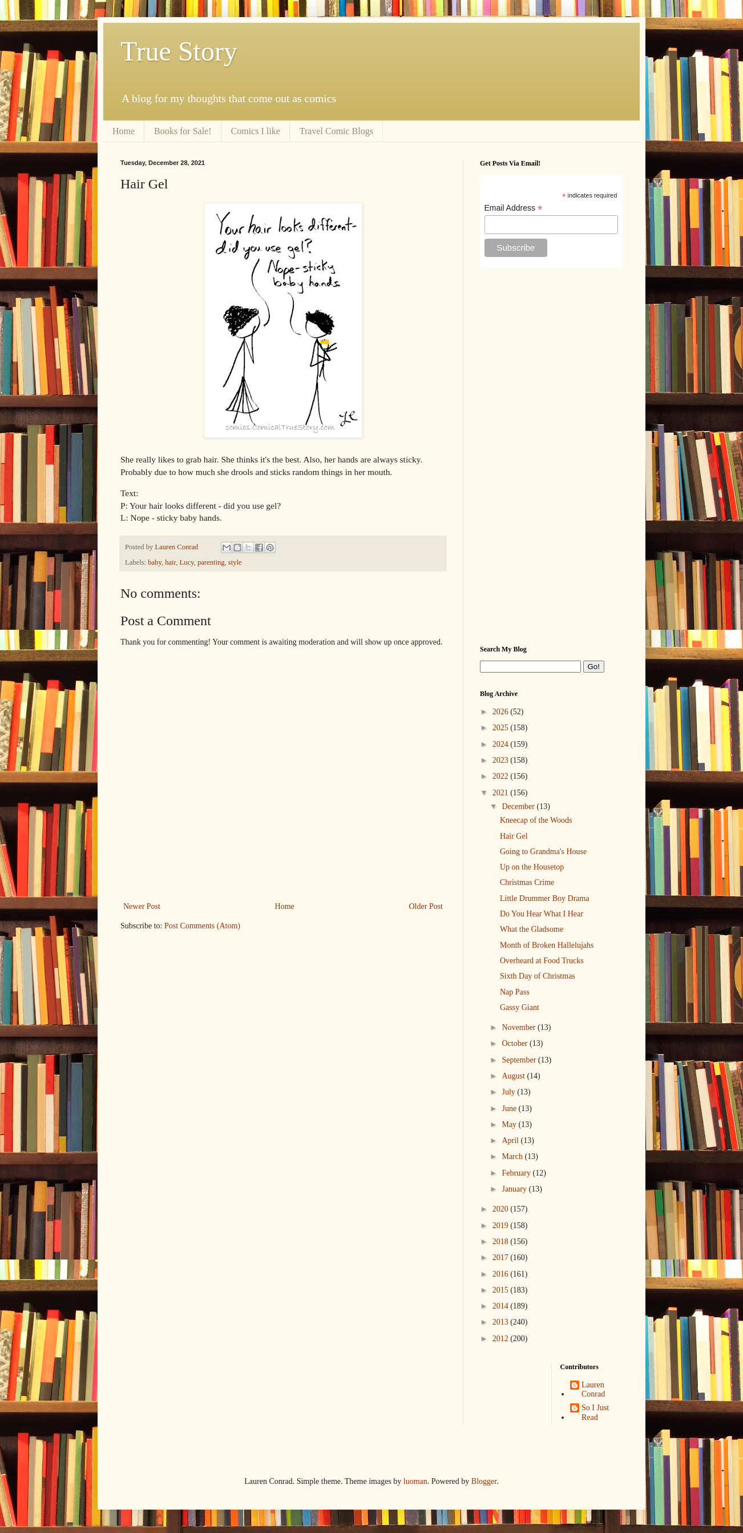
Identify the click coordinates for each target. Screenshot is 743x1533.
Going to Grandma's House (543, 851)
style (235, 562)
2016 (501, 1274)
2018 (501, 1241)
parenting (211, 562)
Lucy (187, 562)
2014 (501, 1306)
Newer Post (141, 906)
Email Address (513, 208)
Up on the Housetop (532, 867)
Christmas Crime (527, 882)
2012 (501, 1338)
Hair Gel (514, 836)
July (509, 1092)
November (520, 1027)
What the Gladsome (531, 929)
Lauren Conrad (593, 1390)
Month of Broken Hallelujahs (546, 945)
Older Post (426, 906)
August (514, 1076)
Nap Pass (515, 992)
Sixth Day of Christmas (537, 976)
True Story (178, 51)
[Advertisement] (551, 456)
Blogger (483, 1481)
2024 (501, 744)
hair (170, 562)
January (515, 1189)
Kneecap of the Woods (536, 820)
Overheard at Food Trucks (542, 960)
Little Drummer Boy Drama (544, 898)
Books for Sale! (182, 131)
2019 (501, 1225)
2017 (501, 1257)
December (519, 806)
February (517, 1173)
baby (154, 562)
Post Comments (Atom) (202, 926)
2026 (501, 711)
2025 (501, 727)
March (513, 1156)
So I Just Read (595, 1412)
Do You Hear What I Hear (541, 914)
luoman (415, 1481)
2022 (501, 776)
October (516, 1043)
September (520, 1060)
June (510, 1108)
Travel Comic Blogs (336, 131)
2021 (501, 792)
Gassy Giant (519, 1007)
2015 (501, 1290)
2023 (501, 760)
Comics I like (255, 131)
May (510, 1124)
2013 (501, 1322)
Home (123, 131)
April (511, 1140)
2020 (501, 1209)
